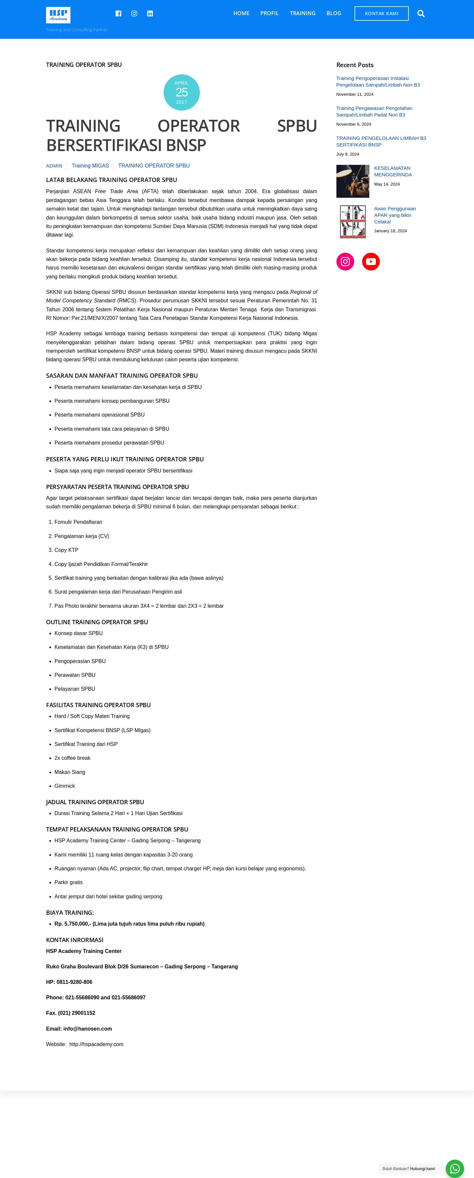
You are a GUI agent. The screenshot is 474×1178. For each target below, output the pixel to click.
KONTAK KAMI (382, 13)
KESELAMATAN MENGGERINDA (393, 171)
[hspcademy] (134, 12)
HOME (241, 13)
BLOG (334, 13)
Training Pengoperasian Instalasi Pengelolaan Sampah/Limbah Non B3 (378, 81)
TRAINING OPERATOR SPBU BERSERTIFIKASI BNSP (181, 135)
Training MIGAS (90, 165)
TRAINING (303, 13)
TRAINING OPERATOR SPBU (154, 165)
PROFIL (269, 13)
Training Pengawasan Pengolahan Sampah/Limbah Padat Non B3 (374, 111)
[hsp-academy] (118, 12)
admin (54, 165)
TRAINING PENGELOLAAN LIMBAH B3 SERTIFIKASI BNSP (381, 141)
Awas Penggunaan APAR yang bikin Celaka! (395, 215)
